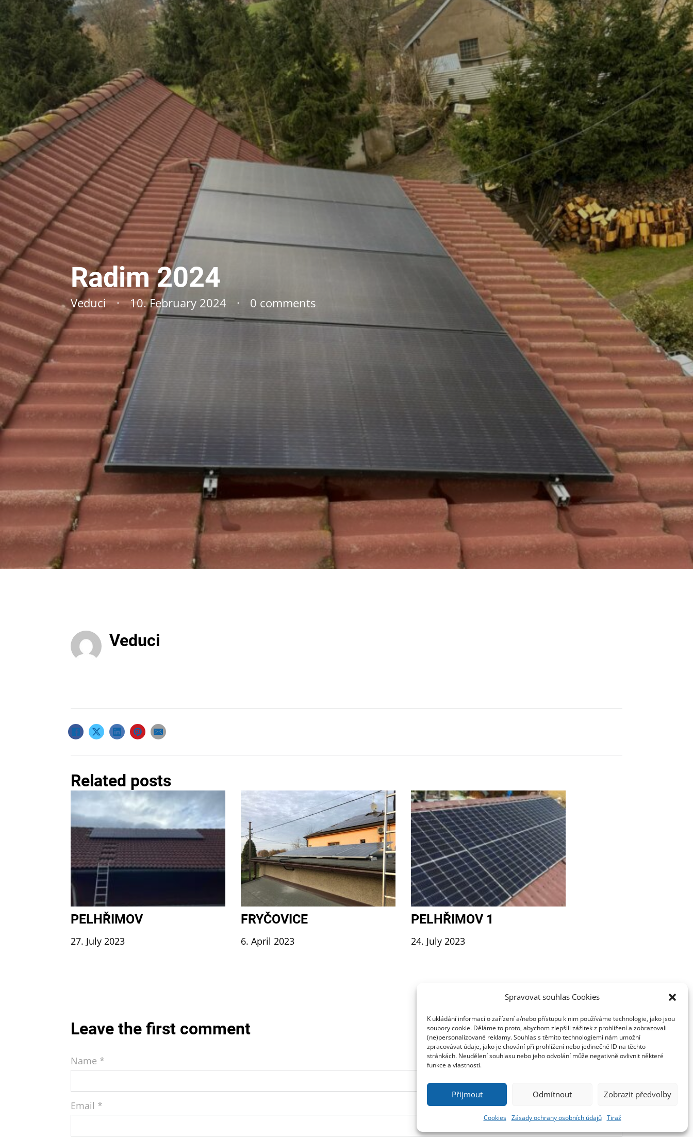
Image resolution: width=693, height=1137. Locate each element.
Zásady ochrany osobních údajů (557, 1117)
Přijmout (467, 1094)
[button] (672, 997)
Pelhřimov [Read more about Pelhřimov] (107, 919)
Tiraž (614, 1117)
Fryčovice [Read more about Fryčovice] (274, 919)
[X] (96, 731)
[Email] (158, 731)
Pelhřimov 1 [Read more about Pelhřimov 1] (452, 919)
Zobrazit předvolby (637, 1094)
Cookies (495, 1117)
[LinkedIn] (117, 731)
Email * (87, 1105)
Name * (88, 1060)
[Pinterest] (137, 731)
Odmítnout (552, 1094)
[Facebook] (76, 731)
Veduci (134, 640)
